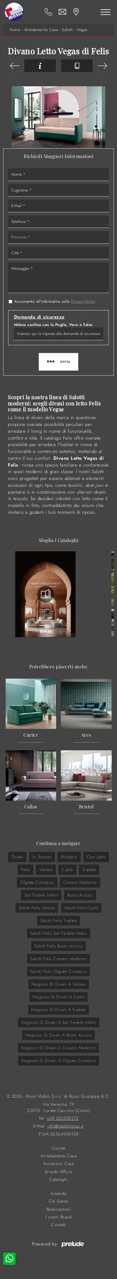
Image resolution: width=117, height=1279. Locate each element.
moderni (69, 857)
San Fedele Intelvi (41, 895)
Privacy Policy (83, 301)
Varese (45, 869)
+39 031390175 (63, 1118)
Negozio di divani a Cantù (58, 997)
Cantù (67, 869)
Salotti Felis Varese (37, 908)
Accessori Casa (58, 1164)
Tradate (89, 869)
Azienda (58, 1193)
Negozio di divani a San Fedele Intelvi (58, 1022)
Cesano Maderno (80, 882)
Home (14, 30)
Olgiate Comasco (37, 882)
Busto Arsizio (80, 895)
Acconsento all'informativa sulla (54, 301)
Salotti (67, 30)
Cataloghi (58, 1179)
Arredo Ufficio (59, 1172)
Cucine (59, 1148)
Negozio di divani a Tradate (58, 1009)
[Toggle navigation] (105, 12)
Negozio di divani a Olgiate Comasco (58, 1060)
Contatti (58, 1225)
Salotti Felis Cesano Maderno (58, 959)
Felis (25, 869)
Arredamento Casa (41, 30)
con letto (96, 857)
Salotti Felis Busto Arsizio (58, 946)
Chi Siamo (58, 1201)
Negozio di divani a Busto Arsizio (58, 1035)
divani (17, 857)
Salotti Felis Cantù (81, 908)
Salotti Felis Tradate (58, 920)
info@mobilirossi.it (65, 1126)
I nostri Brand (58, 1217)
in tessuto (41, 857)
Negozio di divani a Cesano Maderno (58, 1048)
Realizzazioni (58, 1209)
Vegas (82, 30)
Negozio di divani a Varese (59, 984)
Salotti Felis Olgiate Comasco (58, 971)
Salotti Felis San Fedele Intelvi (58, 933)
